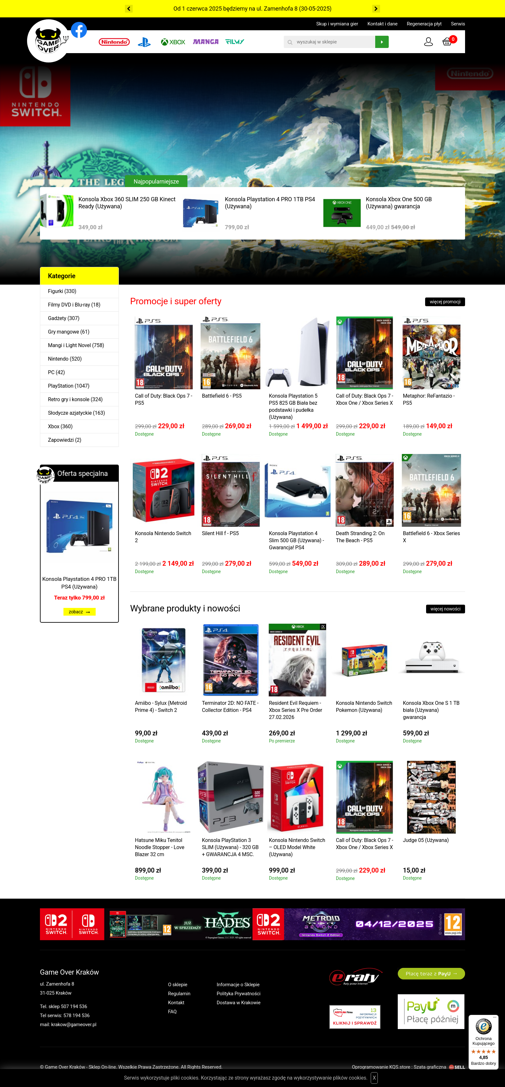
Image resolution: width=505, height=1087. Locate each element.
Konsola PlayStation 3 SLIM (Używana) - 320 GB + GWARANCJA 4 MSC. (230, 847)
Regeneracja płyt (424, 24)
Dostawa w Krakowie (239, 1003)
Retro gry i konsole (69, 399)
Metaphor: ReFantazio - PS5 (429, 399)
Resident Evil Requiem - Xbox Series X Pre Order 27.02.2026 (295, 710)
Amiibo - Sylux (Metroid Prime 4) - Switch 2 (161, 706)
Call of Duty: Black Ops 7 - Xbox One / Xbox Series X (364, 399)
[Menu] (495, 1019)
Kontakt (176, 1003)
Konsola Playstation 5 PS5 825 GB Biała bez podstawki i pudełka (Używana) (293, 406)
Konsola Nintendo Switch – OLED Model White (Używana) (297, 847)
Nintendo (58, 359)
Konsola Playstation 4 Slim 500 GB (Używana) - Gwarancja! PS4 (296, 540)
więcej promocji (445, 301)
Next (376, 9)
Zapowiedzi (61, 440)
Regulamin (179, 994)
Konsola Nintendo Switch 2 (163, 537)
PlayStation (60, 386)
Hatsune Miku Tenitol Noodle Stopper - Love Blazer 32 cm (159, 847)
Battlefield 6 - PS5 (222, 396)
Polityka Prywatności (239, 994)
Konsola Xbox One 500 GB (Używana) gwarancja (399, 203)
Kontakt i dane (382, 24)
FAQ (172, 1012)
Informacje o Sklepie (238, 985)
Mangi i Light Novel (69, 345)
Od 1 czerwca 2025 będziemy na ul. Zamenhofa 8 (236, 8)
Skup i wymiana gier (337, 24)
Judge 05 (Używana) (426, 840)
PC (51, 372)
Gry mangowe (63, 332)
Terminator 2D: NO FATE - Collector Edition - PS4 (230, 706)
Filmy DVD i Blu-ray (69, 305)
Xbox (53, 426)
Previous (129, 9)
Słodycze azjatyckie (70, 413)
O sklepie (177, 985)
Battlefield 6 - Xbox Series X (431, 537)
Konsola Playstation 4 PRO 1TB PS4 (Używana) (270, 203)
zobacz (79, 611)
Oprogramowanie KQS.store (381, 1067)
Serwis (458, 24)
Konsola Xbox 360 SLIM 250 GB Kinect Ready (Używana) (127, 203)
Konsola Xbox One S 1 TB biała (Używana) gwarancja (431, 710)
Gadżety (57, 318)
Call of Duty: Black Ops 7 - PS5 (163, 399)
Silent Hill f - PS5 (220, 533)
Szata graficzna (439, 1067)
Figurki (55, 291)
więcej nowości (446, 608)
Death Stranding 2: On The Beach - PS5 (360, 537)
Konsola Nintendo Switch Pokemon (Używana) (364, 706)
